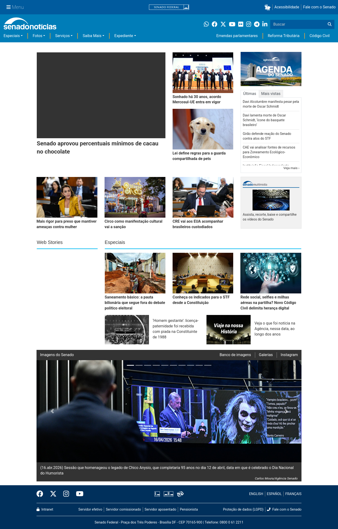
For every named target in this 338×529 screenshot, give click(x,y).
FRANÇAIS (293, 494)
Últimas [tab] (249, 93)
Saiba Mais (92, 35)
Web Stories (50, 242)
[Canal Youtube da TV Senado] (78, 494)
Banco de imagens (235, 355)
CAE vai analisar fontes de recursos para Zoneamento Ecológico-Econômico (269, 152)
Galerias (266, 355)
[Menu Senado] (15, 7)
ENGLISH (256, 494)
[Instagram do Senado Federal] (66, 494)
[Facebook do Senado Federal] (42, 494)
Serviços (62, 35)
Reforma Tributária (284, 35)
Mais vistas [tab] (270, 93)
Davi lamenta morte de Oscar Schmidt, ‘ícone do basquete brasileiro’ (264, 120)
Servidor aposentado (160, 509)
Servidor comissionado (123, 509)
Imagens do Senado (57, 355)
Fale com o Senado (319, 7)
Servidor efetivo (90, 509)
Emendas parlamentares (237, 35)
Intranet (45, 509)
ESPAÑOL (274, 494)
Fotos (37, 35)
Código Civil (320, 35)
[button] (268, 7)
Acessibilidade (287, 7)
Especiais (12, 35)
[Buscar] (329, 24)
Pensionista (189, 509)
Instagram (289, 355)
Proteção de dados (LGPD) (243, 509)
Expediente (123, 35)
